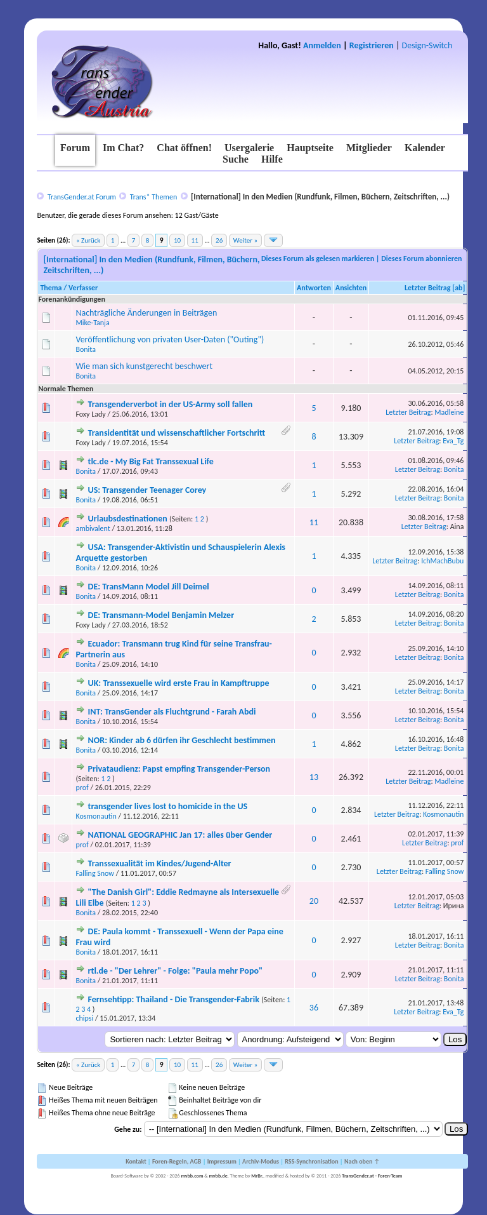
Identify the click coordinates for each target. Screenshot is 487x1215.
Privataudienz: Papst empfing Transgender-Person (179, 768)
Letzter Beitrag (428, 287)
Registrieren (371, 45)
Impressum (222, 1161)
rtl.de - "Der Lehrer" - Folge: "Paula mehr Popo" (175, 970)
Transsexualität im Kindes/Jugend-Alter (159, 863)
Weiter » (245, 240)
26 (219, 240)
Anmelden (322, 45)
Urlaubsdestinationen (127, 518)
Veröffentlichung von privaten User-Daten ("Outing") (169, 339)
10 (177, 240)
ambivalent (92, 528)
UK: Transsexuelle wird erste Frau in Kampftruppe (178, 683)
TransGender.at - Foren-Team (372, 1175)
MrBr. (257, 1175)
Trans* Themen (153, 196)
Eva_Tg (453, 440)
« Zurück (88, 240)
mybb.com (192, 1175)
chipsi (84, 1018)
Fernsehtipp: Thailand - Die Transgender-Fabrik (173, 999)
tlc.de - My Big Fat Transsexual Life (151, 461)
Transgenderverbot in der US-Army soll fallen (170, 404)
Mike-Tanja (92, 322)
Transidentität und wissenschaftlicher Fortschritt (177, 432)
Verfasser (83, 287)
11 (195, 240)
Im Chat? (123, 147)
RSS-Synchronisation (311, 1161)
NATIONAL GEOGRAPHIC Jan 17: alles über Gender (180, 834)
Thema (51, 287)
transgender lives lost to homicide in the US (168, 806)
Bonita (85, 349)
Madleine (449, 412)
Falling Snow (94, 873)
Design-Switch (427, 45)
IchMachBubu (442, 560)
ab (458, 287)
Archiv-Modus (260, 1161)
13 (313, 777)
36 (313, 1007)
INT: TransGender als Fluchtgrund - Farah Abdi (172, 711)
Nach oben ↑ (362, 1161)
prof (81, 787)
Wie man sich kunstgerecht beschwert (143, 366)
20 (313, 901)
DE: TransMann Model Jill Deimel (148, 586)
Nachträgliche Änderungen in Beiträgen (146, 312)
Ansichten (351, 287)
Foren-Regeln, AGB (177, 1161)
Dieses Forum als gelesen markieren (317, 258)
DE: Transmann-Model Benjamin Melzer (161, 615)
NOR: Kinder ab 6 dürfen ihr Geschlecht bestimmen (182, 740)
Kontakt (136, 1161)
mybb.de (218, 1175)
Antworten (314, 287)
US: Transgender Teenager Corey (147, 490)
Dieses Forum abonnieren (421, 258)
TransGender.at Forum (82, 196)
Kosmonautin (95, 816)
